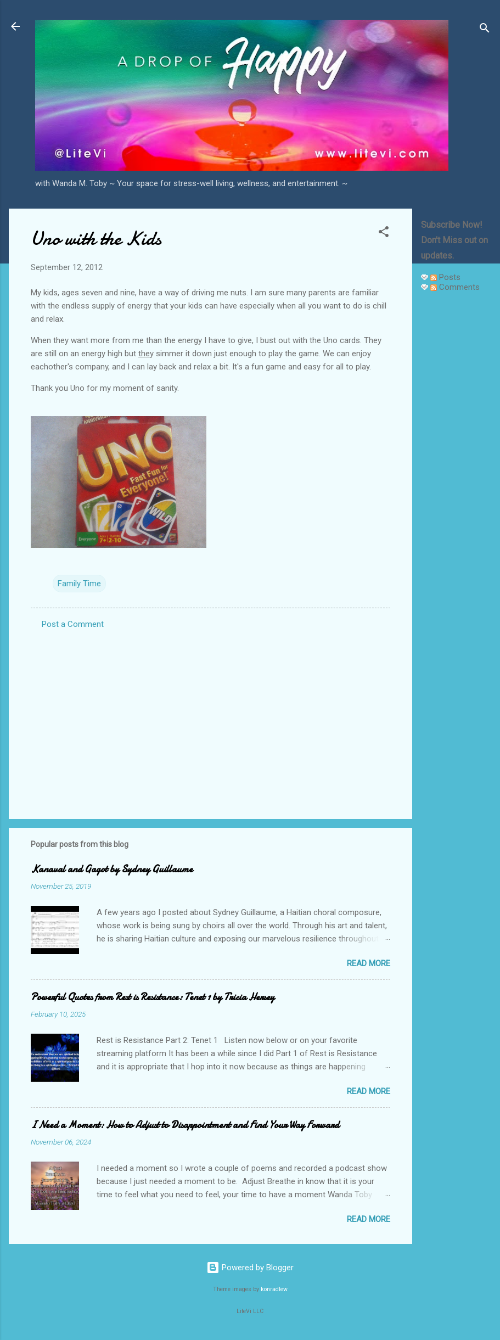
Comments (455, 287)
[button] (383, 233)
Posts (445, 277)
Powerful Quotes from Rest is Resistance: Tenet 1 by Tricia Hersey (152, 997)
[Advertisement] (456, 465)
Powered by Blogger (250, 1267)
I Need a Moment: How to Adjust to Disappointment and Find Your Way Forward (185, 1125)
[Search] (484, 30)
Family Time (79, 583)
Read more (368, 963)
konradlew (274, 1289)
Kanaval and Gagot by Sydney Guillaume (112, 869)
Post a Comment (73, 624)
